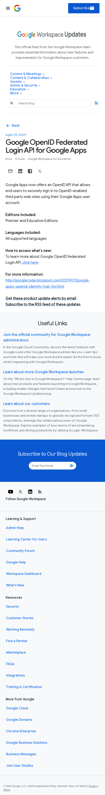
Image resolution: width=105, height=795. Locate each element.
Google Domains (19, 720)
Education (19, 89)
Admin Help (15, 528)
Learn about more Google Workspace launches (43, 372)
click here (30, 262)
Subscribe (84, 8)
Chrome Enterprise (21, 731)
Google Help (16, 562)
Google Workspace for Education (49, 159)
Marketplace (16, 653)
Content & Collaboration (31, 78)
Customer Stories (19, 618)
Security (12, 607)
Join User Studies (19, 766)
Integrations (15, 675)
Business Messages (21, 754)
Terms (6, 789)
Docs (9, 159)
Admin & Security (25, 86)
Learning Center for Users (26, 539)
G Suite (20, 159)
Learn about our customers (26, 403)
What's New (15, 585)
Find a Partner (17, 641)
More (16, 93)
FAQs (10, 664)
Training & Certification (24, 687)
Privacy (93, 786)
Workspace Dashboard (23, 574)
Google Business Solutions (26, 743)
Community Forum (20, 551)
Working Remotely (20, 630)
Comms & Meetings (27, 74)
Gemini (17, 82)
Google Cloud (17, 708)
